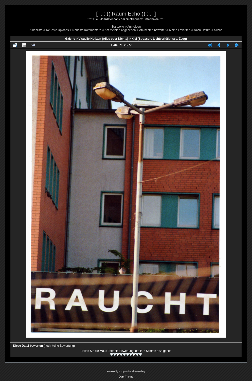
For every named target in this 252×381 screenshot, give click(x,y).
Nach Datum (202, 30)
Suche (218, 30)
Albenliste (36, 30)
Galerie (70, 38)
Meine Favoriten (179, 30)
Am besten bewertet (152, 30)
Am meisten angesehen (120, 30)
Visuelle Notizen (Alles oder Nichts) (103, 38)
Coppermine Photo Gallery (132, 371)
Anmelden (134, 26)
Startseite (117, 26)
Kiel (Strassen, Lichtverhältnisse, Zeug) (159, 38)
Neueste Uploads (57, 30)
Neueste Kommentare (86, 30)
